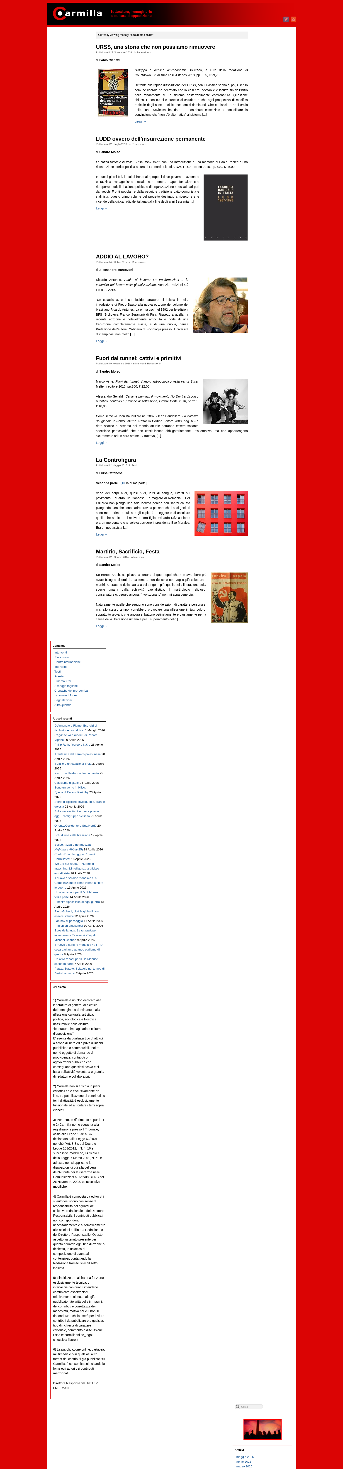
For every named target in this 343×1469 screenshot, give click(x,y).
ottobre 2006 (261, 1208)
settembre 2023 (263, 241)
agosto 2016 (261, 646)
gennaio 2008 (262, 1136)
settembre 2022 (263, 298)
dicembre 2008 (263, 1084)
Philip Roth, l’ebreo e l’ (72, 145)
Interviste (60, 58)
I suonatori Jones (65, 87)
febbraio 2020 (262, 445)
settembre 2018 (263, 526)
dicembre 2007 (263, 1141)
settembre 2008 (263, 1098)
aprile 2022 (260, 322)
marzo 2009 (261, 1070)
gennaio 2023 (262, 279)
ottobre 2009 (261, 1036)
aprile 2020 (260, 436)
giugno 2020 (261, 426)
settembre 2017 (263, 584)
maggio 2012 (261, 889)
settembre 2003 (263, 1384)
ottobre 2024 (261, 179)
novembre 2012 (263, 860)
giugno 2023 (261, 255)
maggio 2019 (261, 488)
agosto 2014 (261, 760)
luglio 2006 (260, 1222)
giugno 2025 (261, 140)
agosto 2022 (261, 303)
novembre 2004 (263, 1317)
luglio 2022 (260, 307)
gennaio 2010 (262, 1022)
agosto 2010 (261, 989)
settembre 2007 (263, 1155)
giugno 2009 (261, 1055)
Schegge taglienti (66, 77)
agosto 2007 (261, 1160)
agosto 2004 (261, 1332)
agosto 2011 (261, 931)
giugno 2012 (261, 884)
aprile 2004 (260, 1351)
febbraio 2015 (262, 731)
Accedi (257, 1443)
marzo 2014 (261, 784)
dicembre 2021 (263, 341)
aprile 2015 (260, 722)
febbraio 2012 (262, 903)
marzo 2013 (261, 841)
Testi (137, 465)
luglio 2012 (260, 879)
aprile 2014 (260, 779)
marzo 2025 (261, 155)
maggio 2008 (261, 1117)
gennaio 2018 (262, 565)
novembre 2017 (263, 574)
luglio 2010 (260, 993)
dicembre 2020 (263, 398)
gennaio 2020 (262, 450)
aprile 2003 (260, 1408)
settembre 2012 (263, 870)
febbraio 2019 (262, 503)
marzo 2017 (261, 612)
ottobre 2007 (261, 1151)
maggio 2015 (261, 717)
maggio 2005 (261, 1289)
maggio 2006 (261, 1232)
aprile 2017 (260, 607)
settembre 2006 (263, 1213)
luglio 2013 (260, 822)
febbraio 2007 (262, 1189)
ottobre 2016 (261, 636)
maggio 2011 (261, 946)
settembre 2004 (263, 1327)
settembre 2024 (263, 183)
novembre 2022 (263, 288)
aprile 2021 (260, 379)
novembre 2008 (263, 1089)
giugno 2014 (261, 769)
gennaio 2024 (262, 222)
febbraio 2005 (262, 1303)
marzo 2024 (261, 212)
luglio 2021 (260, 364)
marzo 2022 (261, 326)
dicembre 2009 (263, 1027)
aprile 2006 (260, 1236)
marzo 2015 (261, 727)
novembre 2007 (263, 1146)
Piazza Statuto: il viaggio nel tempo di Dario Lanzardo (70, 441)
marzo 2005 (261, 1298)
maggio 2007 (261, 1175)
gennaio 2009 (262, 1079)
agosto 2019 (261, 474)
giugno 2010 (261, 998)
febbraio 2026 (262, 102)
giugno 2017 (261, 598)
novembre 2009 (263, 1032)
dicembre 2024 (263, 169)
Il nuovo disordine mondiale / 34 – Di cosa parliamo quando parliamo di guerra (72, 403)
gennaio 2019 (262, 507)
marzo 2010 (261, 1013)
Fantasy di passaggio (68, 360)
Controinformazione (67, 53)
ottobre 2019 (261, 465)
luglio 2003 (260, 1394)
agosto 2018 (261, 531)
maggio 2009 (261, 1060)
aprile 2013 (260, 836)
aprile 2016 (260, 665)
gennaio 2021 (262, 393)
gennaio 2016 (262, 679)
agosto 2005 (261, 1275)
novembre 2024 (263, 174)
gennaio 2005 (262, 1308)
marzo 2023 (261, 269)
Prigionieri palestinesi (68, 369)
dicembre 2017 (263, 569)
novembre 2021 (263, 345)
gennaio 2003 (262, 1422)
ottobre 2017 (261, 579)
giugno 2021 (261, 369)
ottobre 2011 (261, 922)
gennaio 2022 (262, 336)
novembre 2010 (263, 974)
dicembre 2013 (263, 798)
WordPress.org (263, 1457)
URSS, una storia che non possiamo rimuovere (158, 47)
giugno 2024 (261, 198)
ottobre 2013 (261, 808)
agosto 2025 (261, 131)
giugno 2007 (261, 1170)
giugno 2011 (261, 941)
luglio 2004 (260, 1337)
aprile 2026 (260, 93)
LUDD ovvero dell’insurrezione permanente (154, 139)
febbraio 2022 (262, 331)
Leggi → (143, 121)
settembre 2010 (263, 984)
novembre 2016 (263, 631)
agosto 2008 (261, 1103)
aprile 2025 (260, 150)
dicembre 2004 (263, 1313)
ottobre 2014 (261, 750)
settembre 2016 (263, 641)
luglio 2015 (260, 708)
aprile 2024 (260, 207)
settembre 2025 (263, 126)
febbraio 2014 (262, 789)
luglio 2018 (260, 536)
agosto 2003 (261, 1389)
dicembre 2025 (263, 112)
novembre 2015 (263, 688)
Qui (125, 483)
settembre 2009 (263, 1041)
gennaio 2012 (262, 908)
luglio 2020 (260, 422)
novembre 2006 (263, 1203)
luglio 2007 (260, 1165)
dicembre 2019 (263, 455)
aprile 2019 (260, 493)
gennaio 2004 (262, 1365)
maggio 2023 (261, 260)
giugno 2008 (261, 1113)
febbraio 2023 (262, 274)
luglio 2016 (260, 650)
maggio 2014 (261, 774)
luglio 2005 (260, 1279)
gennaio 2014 (262, 793)
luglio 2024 (260, 193)
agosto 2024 (261, 188)
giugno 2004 (261, 1341)
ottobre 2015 (261, 693)
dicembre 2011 (263, 912)
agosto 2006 (261, 1217)
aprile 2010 (260, 1008)
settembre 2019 (263, 469)
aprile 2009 (260, 1065)
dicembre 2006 (263, 1198)
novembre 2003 (263, 1375)
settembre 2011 (263, 927)
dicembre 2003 (263, 1370)
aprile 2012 (260, 893)
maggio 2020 (261, 431)
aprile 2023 (260, 264)
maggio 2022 (261, 317)
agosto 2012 (261, 874)
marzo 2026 (261, 98)
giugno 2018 (261, 541)
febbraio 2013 (262, 846)
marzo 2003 (261, 1413)
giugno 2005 (261, 1284)
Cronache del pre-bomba (71, 82)
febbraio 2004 (262, 1360)
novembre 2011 (263, 917)
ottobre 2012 (261, 865)
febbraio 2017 (262, 617)
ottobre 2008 (261, 1094)
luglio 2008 (260, 1108)
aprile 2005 (260, 1294)
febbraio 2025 (262, 160)
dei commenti (265, 1453)
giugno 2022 (261, 312)
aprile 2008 (260, 1122)
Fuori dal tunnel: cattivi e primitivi (142, 358)
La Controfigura (119, 460)
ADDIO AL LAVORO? (125, 257)
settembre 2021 (263, 355)
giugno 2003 (261, 1398)
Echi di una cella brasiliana (72, 246)
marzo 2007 (261, 1184)
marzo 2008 (261, 1127)
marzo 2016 (261, 669)
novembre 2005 (263, 1260)
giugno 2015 (261, 712)
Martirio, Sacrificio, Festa (131, 552)
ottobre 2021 (261, 350)
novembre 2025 (263, 117)
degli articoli (264, 1448)
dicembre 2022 (263, 283)
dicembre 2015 (263, 684)
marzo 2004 (261, 1356)
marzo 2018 (261, 555)
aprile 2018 (260, 550)
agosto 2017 (261, 588)
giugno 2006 (261, 1227)
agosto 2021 (261, 360)
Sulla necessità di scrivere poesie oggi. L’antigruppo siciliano (71, 226)
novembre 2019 (263, 460)
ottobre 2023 (261, 236)
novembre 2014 (263, 746)
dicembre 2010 (263, 970)
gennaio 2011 (262, 965)
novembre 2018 (263, 517)
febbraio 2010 (262, 1017)
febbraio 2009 (262, 1074)
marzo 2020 (261, 441)
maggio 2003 (261, 1403)
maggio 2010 (261, 1003)
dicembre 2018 (263, 512)
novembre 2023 (263, 231)
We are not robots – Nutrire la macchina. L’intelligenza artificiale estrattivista (72, 288)
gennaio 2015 (262, 736)
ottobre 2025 (261, 121)
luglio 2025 (260, 136)
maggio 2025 (261, 145)
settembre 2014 (263, 755)
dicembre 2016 (263, 627)
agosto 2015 (261, 703)
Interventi (143, 363)
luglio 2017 (260, 593)
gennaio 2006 (262, 1251)
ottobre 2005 (261, 1265)
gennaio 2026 (262, 107)
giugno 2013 (261, 827)
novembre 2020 (263, 403)
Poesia (59, 68)
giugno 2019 (261, 484)
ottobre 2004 (261, 1322)
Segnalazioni (63, 91)
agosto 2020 (261, 417)
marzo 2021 (261, 384)
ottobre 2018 (261, 522)
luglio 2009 (260, 1051)
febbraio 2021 (262, 388)
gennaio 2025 (262, 164)
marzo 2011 (261, 955)
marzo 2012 (261, 898)
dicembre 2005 (263, 1256)
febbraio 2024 (262, 217)
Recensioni (146, 52)
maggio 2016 (261, 660)
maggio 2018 (261, 546)
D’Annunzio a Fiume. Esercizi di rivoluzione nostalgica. (68, 121)
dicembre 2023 (263, 226)
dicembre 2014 (263, 741)
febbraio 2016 (262, 674)
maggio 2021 (261, 374)
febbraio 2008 (262, 1132)
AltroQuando (62, 96)
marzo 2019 (261, 498)
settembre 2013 (263, 812)
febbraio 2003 (262, 1418)
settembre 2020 (263, 412)
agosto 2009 (261, 1046)
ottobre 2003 (261, 1379)
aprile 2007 (260, 1179)
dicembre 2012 (263, 855)
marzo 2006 (261, 1241)
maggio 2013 (261, 831)
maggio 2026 (261, 88)
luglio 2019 (260, 479)
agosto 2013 (261, 817)
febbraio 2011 (262, 960)
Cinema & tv (62, 72)
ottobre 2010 (261, 979)
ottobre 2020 (261, 407)
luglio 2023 (260, 250)
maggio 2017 (261, 603)
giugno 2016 (261, 655)
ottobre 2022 (261, 293)
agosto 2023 (261, 245)
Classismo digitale (66, 184)
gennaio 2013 (262, 850)
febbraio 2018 (262, 560)
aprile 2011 (260, 951)
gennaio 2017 (262, 622)
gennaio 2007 (262, 1194)
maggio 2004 (261, 1346)
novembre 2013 (263, 803)
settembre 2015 (263, 698)
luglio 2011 (260, 936)
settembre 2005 (263, 1270)
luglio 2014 (260, 765)
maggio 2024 (261, 202)
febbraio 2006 (262, 1246)
